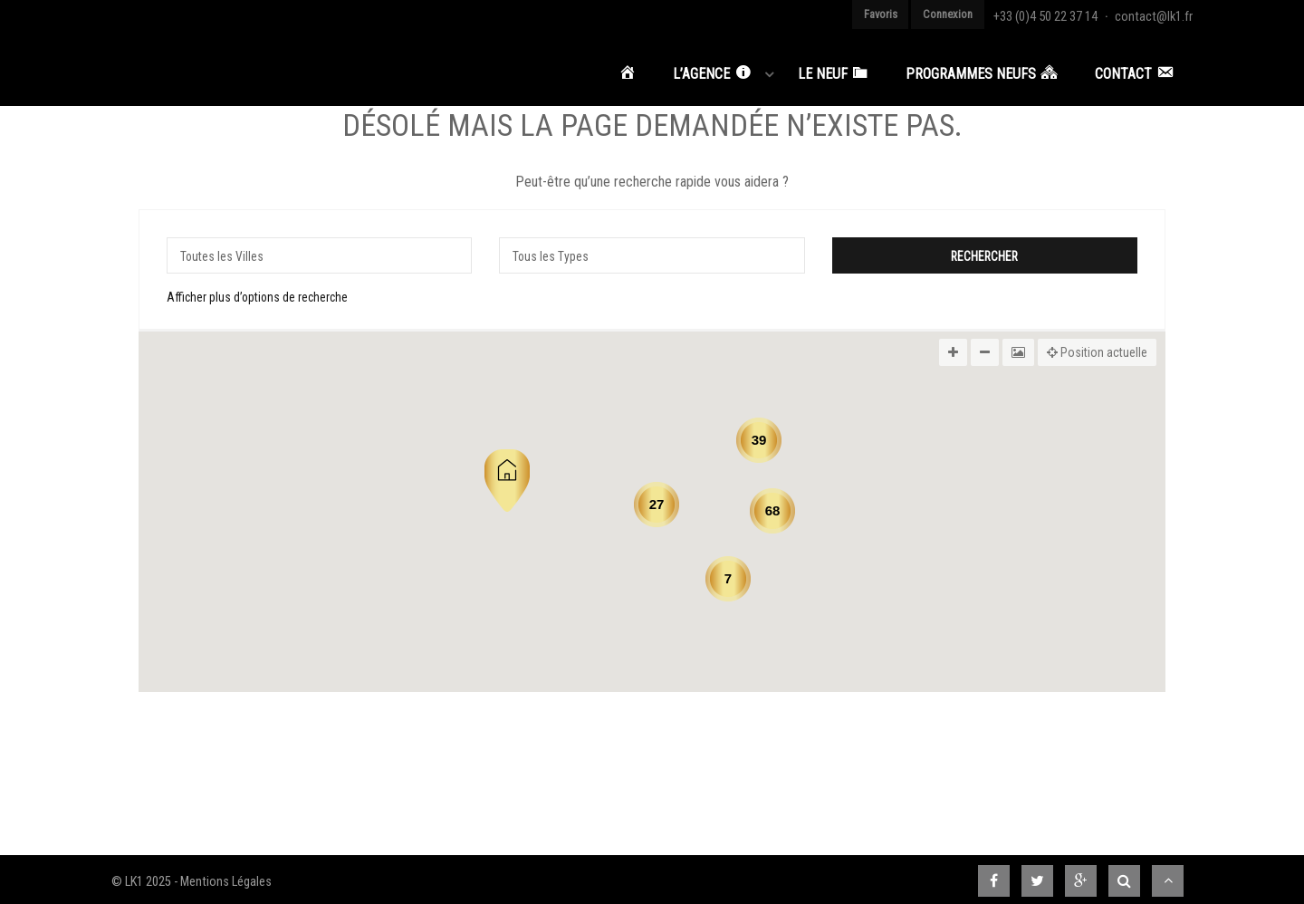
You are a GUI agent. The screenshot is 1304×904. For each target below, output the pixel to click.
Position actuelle (1097, 347)
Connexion (968, 14)
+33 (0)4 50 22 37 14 (1060, 14)
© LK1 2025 (141, 876)
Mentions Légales (226, 876)
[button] (507, 475)
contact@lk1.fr (1158, 14)
